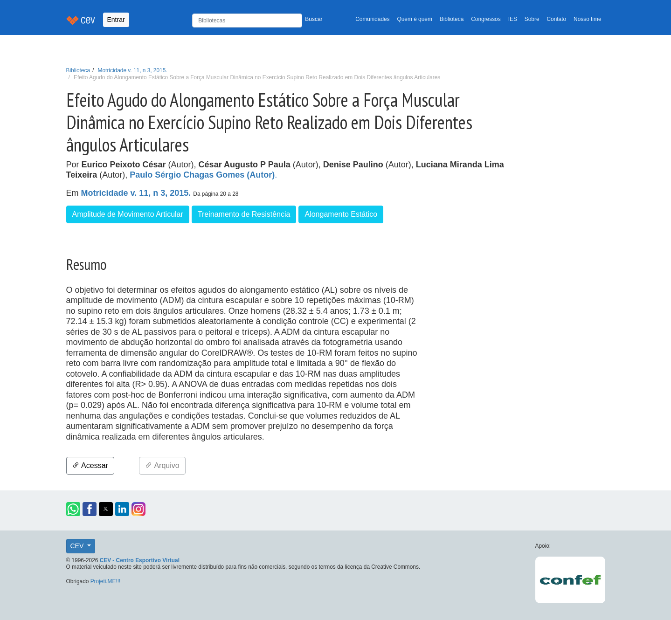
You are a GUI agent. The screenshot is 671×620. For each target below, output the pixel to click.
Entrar (116, 19)
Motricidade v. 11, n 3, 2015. (132, 70)
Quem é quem (414, 19)
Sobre (532, 19)
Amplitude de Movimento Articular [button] (127, 214)
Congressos (485, 19)
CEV (78, 546)
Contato (557, 19)
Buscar (313, 19)
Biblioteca (452, 19)
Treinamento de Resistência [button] (244, 214)
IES (512, 19)
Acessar (90, 465)
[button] (73, 509)
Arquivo (162, 465)
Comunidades (372, 19)
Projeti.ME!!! (105, 581)
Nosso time (587, 19)
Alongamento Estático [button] (340, 214)
